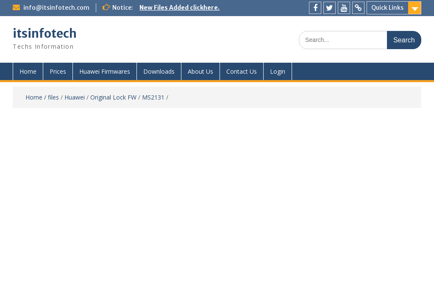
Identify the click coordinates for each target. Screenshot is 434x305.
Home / (36, 97)
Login (277, 71)
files (53, 97)
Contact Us (241, 71)
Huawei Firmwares (104, 71)
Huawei (74, 97)
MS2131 (153, 97)
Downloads (159, 71)
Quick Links (387, 7)
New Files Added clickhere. (179, 7)
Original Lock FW (113, 97)
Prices (58, 71)
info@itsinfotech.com (56, 7)
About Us (200, 71)
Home (27, 71)
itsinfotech (45, 33)
